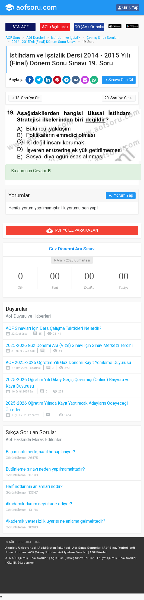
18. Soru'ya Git (25, 98)
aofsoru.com (30, 7)
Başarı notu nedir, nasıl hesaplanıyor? (40, 451)
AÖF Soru (12, 38)
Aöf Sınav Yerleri (116, 548)
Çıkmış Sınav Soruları (103, 38)
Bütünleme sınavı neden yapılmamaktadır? (45, 469)
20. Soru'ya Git (118, 98)
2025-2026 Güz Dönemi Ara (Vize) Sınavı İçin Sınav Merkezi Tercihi (69, 345)
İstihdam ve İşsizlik (65, 38)
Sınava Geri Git (118, 80)
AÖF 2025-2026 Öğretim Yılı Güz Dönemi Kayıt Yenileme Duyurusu (68, 362)
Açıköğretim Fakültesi (54, 548)
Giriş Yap (128, 7)
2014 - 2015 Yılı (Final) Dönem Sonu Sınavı (44, 42)
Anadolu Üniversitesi (20, 548)
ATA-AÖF (20, 27)
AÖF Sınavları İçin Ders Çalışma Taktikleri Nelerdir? (53, 328)
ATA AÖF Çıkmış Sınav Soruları (26, 558)
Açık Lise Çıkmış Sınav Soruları (73, 558)
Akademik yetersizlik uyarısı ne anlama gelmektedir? (55, 521)
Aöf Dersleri (35, 38)
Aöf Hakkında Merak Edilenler (34, 439)
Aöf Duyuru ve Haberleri (28, 316)
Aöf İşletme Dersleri (72, 552)
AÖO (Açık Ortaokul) (89, 27)
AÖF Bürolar (98, 552)
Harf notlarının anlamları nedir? (34, 486)
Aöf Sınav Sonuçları (86, 548)
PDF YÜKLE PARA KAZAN (72, 230)
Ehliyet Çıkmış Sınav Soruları (117, 558)
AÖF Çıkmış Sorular (42, 552)
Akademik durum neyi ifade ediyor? (39, 503)
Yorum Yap (120, 195)
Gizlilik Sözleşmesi (20, 562)
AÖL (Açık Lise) (55, 27)
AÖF (12, 542)
